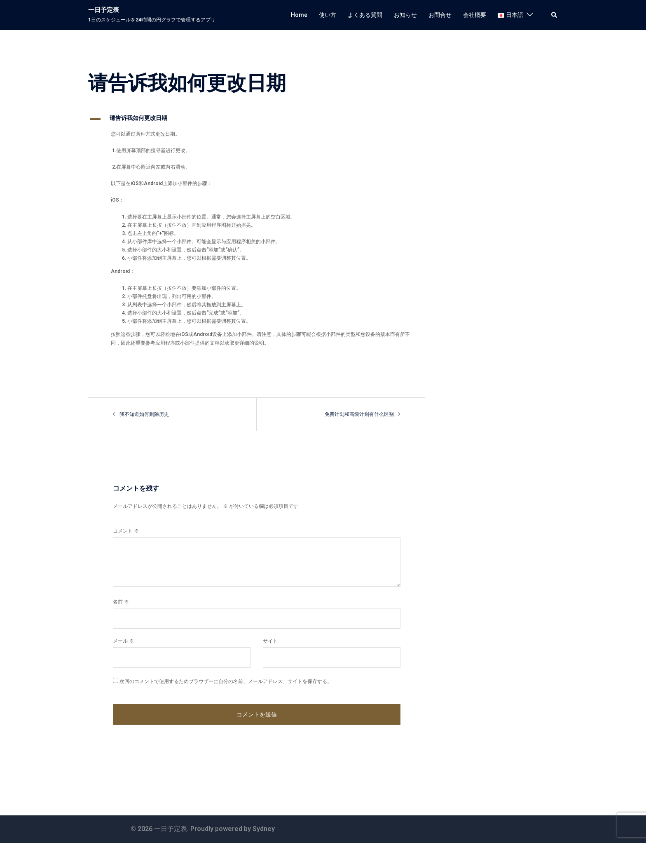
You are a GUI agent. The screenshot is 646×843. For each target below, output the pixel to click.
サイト (270, 641)
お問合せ (440, 15)
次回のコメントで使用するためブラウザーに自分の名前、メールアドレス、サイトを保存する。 (225, 681)
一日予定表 (103, 10)
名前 (121, 602)
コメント (126, 531)
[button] (554, 15)
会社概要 (474, 15)
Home (299, 15)
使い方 (327, 15)
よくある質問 (365, 15)
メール (123, 641)
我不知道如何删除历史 (144, 414)
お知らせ (405, 15)
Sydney (264, 829)
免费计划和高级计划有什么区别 (359, 414)
